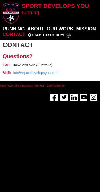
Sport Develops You (55, 9)
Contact (14, 34)
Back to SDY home (49, 35)
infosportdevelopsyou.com (36, 73)
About (35, 28)
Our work (60, 28)
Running (14, 28)
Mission (86, 28)
